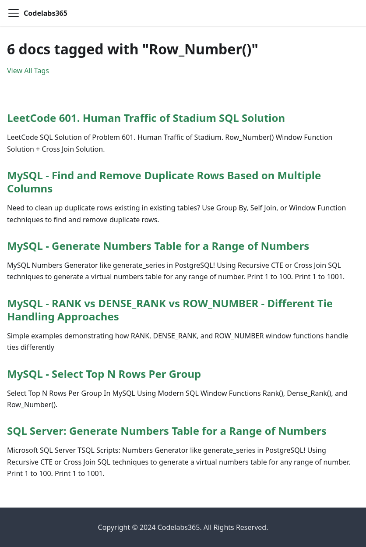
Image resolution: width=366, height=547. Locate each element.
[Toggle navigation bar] (13, 13)
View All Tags (28, 70)
